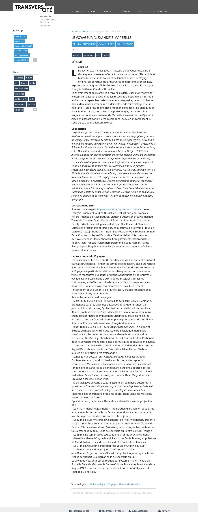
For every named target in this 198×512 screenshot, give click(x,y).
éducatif (31, 104)
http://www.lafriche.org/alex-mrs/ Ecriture (119, 209)
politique (19, 109)
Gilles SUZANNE (20, 50)
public (32, 83)
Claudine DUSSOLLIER (23, 46)
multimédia (20, 104)
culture (28, 77)
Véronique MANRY (21, 55)
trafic (32, 99)
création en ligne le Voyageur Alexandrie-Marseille (114, 484)
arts (16, 83)
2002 (75, 49)
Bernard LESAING (21, 60)
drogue (23, 83)
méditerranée (21, 99)
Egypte (105, 55)
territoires (19, 93)
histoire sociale (21, 88)
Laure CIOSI (19, 41)
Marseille (19, 77)
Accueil (74, 31)
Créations (84, 31)
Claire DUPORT (20, 36)
